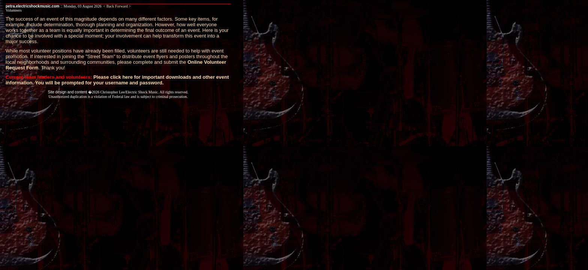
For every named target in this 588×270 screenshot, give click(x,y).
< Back (109, 6)
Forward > (123, 6)
